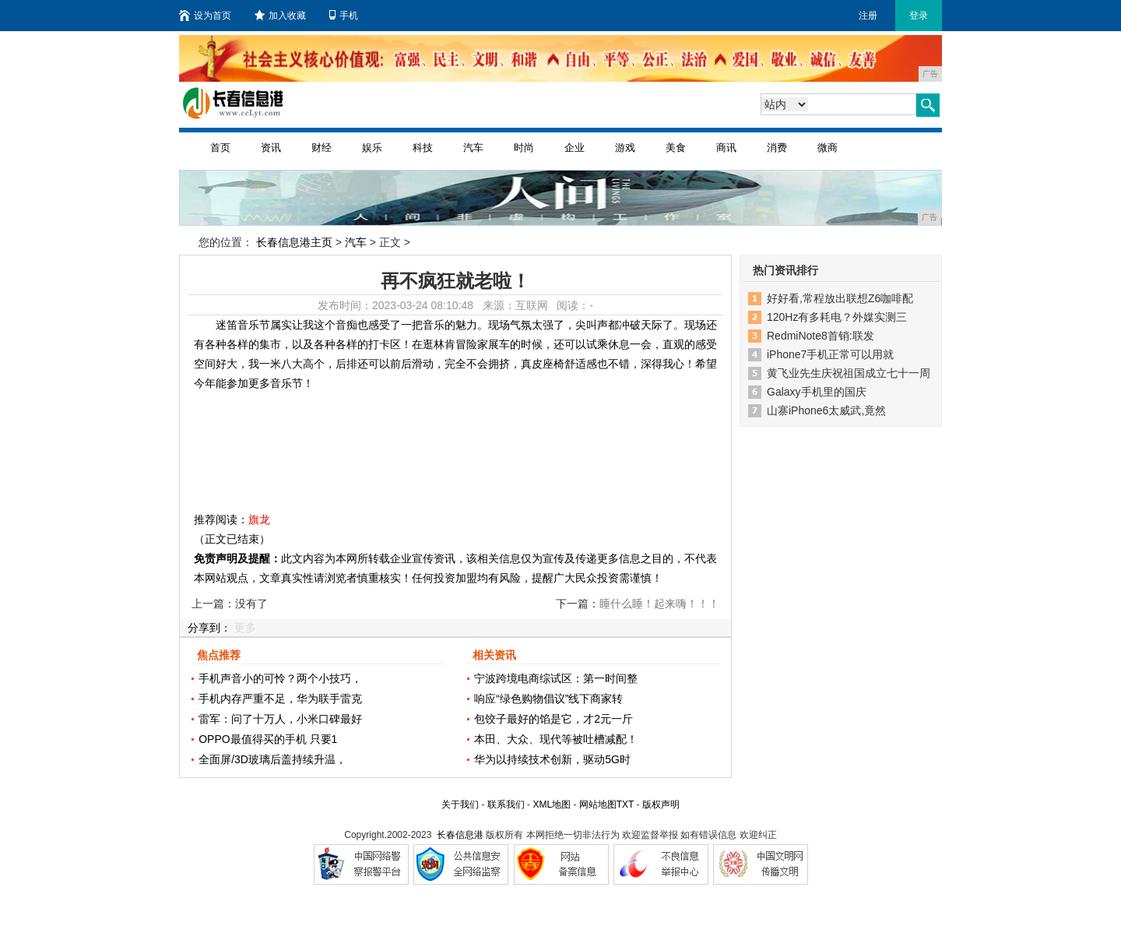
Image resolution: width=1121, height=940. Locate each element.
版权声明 (661, 804)
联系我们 (506, 804)
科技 (423, 147)
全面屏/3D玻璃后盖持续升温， (272, 759)
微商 (827, 147)
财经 (321, 147)
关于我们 (460, 804)
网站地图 (598, 804)
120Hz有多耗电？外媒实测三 (837, 317)
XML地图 (551, 804)
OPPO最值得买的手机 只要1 (268, 739)
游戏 (625, 147)
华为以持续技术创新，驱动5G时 (552, 759)
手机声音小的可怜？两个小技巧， (280, 678)
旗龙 (259, 519)
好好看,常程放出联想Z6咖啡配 (840, 298)
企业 (574, 147)
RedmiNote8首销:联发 (820, 335)
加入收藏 (280, 15)
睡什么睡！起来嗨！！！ (659, 603)
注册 (868, 15)
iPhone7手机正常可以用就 (830, 354)
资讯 (271, 147)
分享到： (209, 627)
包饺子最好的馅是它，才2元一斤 (553, 719)
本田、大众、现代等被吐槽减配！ (556, 739)
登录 (918, 15)
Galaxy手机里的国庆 (816, 392)
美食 (676, 147)
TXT (625, 804)
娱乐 (372, 147)
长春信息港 (460, 834)
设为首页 (205, 15)
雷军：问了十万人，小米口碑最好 (280, 719)
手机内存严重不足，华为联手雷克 (280, 698)
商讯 (726, 147)
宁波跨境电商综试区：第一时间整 (556, 678)
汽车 (473, 147)
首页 (220, 147)
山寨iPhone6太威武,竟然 (826, 410)
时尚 (524, 147)
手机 (343, 15)
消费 (777, 147)
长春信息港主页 (294, 242)
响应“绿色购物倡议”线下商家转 (548, 698)
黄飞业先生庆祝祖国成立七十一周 (848, 373)
